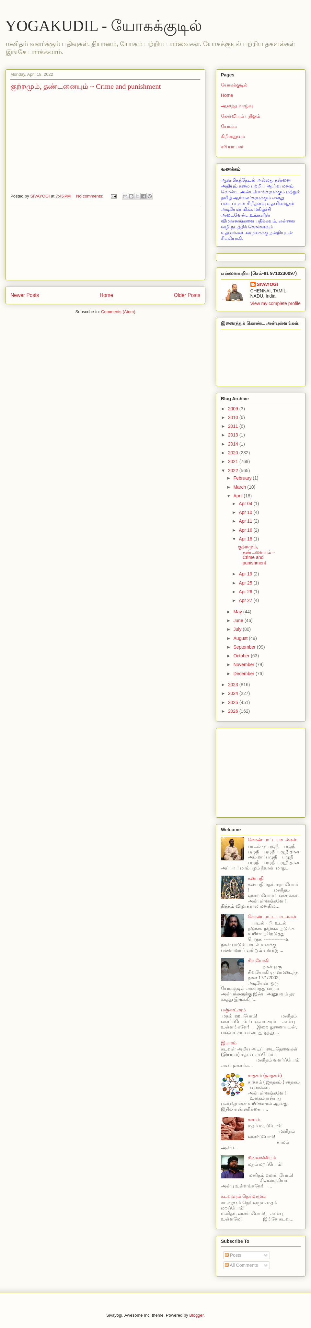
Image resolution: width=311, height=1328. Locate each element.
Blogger (196, 1315)
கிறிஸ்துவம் (233, 136)
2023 (233, 684)
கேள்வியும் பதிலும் (240, 116)
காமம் (254, 1119)
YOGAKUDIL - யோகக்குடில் (103, 25)
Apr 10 (246, 512)
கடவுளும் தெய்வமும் (243, 1196)
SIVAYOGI (267, 284)
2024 (233, 693)
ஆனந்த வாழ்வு (237, 105)
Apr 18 (246, 538)
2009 (233, 408)
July (238, 629)
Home (106, 295)
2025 (233, 702)
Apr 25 (246, 582)
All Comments (241, 1265)
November (244, 664)
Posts (233, 1255)
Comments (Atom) (118, 311)
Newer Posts (24, 295)
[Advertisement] (105, 242)
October (242, 655)
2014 (233, 444)
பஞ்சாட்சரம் (233, 1009)
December (244, 673)
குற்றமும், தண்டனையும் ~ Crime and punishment (85, 86)
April (238, 495)
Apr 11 (246, 521)
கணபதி (255, 878)
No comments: (90, 196)
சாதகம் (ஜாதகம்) (265, 1075)
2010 (233, 417)
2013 (233, 434)
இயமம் (228, 1042)
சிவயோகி (258, 960)
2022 (233, 470)
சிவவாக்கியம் (262, 1157)
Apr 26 (246, 591)
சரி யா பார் (232, 146)
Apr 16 (246, 530)
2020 (233, 452)
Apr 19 (246, 573)
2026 (233, 711)
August (240, 638)
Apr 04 (246, 503)
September (245, 647)
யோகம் (229, 126)
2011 (233, 426)
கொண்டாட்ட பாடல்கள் (272, 839)
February (243, 478)
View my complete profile (275, 303)
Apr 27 (246, 600)
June (238, 620)
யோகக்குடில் (234, 84)
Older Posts (187, 295)
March (240, 487)
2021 (233, 461)
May (238, 611)
